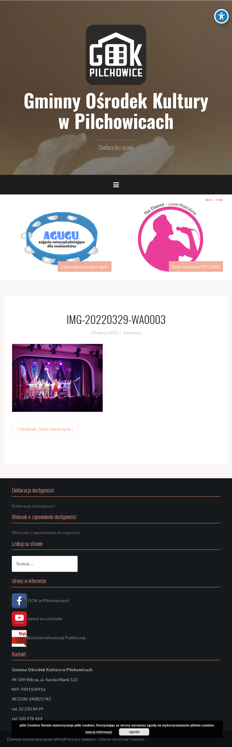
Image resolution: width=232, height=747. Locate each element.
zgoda (134, 732)
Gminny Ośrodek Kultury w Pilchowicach (116, 110)
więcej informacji (98, 732)
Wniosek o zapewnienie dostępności (46, 532)
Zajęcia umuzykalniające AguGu (84, 266)
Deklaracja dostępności (33, 505)
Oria (102, 739)
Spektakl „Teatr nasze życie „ (46, 428)
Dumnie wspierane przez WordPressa (42, 739)
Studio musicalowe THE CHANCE (196, 266)
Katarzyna (132, 332)
